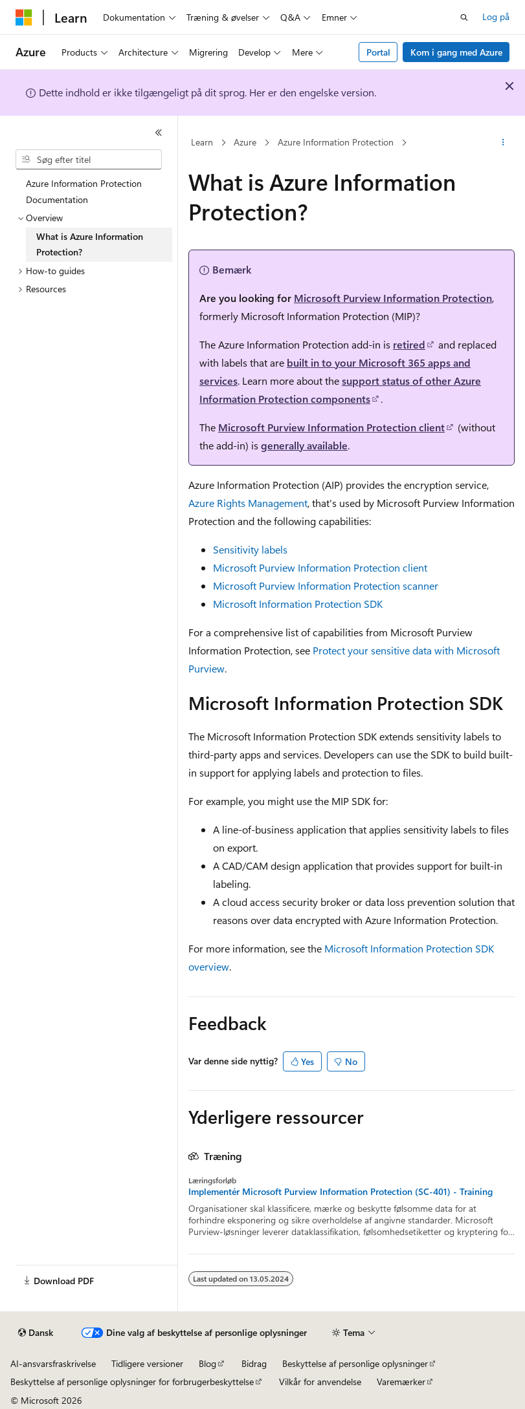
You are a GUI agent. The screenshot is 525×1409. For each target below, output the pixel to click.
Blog (207, 1363)
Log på (495, 16)
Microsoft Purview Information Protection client (331, 427)
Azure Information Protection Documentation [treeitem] (84, 191)
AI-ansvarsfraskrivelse (53, 1363)
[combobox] (89, 159)
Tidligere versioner (147, 1363)
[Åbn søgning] (464, 17)
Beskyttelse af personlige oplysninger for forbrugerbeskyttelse (132, 1381)
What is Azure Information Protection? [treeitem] (89, 244)
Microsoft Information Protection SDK (298, 603)
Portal (378, 52)
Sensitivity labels (250, 549)
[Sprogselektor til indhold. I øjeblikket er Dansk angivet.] (35, 1332)
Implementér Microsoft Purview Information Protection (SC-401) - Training (340, 1192)
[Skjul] (158, 132)
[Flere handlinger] (503, 143)
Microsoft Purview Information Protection (393, 298)
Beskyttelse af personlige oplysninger (355, 1363)
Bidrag (254, 1363)
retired (409, 344)
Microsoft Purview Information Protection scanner (325, 585)
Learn (202, 142)
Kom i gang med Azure (456, 52)
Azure (245, 142)
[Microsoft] (24, 17)
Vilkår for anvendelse (320, 1381)
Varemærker (401, 1381)
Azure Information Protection (336, 142)
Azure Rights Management (247, 503)
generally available (304, 445)
